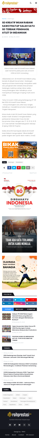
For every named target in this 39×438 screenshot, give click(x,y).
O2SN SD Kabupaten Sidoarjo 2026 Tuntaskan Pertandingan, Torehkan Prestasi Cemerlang (20, 365)
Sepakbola (12, 404)
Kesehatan (6, 398)
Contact (21, 435)
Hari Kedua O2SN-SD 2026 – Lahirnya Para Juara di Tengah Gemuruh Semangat (19, 383)
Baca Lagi (19, 309)
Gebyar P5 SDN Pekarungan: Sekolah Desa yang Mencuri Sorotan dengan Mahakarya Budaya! (22, 317)
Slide (20, 404)
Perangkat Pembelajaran (27, 401)
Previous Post (7, 173)
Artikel (18, 395)
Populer (8, 309)
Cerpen (25, 395)
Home (4, 19)
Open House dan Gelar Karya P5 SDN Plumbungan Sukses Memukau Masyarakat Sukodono (24, 328)
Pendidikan (19, 162)
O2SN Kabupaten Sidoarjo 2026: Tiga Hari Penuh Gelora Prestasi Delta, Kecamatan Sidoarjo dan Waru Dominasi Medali (19, 374)
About (14, 435)
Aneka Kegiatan (8, 395)
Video (26, 404)
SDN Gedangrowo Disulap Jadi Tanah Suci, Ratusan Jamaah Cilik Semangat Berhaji (19, 356)
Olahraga (10, 19)
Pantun (5, 401)
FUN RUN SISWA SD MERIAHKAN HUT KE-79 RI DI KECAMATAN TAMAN (23, 338)
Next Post (33, 173)
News (14, 398)
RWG (23, 432)
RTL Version (30, 435)
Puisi (4, 404)
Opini (30, 398)
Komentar (31, 309)
